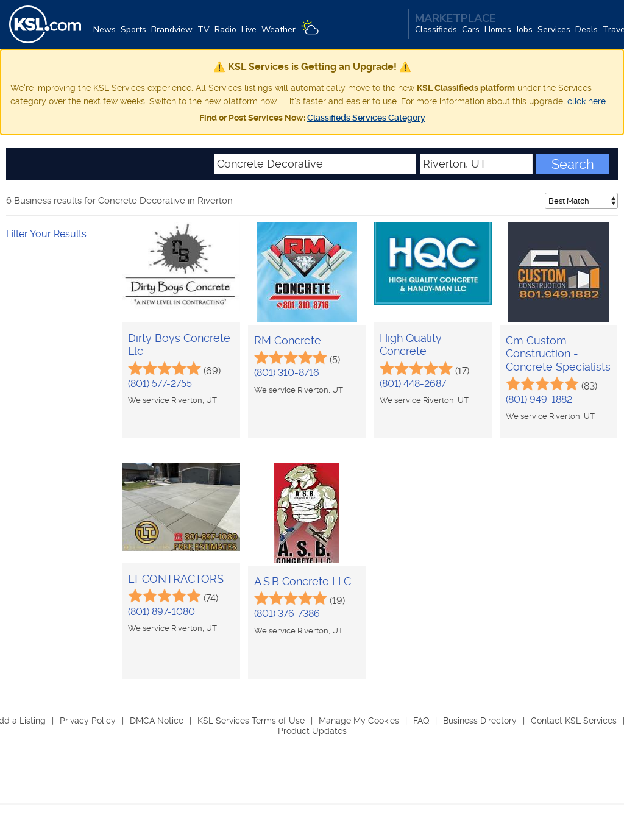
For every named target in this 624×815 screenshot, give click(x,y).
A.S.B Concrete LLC (302, 581)
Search (572, 164)
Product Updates (312, 731)
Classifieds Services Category (366, 118)
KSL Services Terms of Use (251, 720)
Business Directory (480, 720)
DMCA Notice (156, 720)
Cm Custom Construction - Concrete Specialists (558, 353)
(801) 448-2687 (413, 384)
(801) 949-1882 (539, 399)
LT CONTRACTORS (176, 578)
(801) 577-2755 (160, 384)
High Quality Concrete (411, 345)
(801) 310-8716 (286, 373)
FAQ (421, 720)
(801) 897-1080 (161, 611)
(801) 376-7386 (287, 613)
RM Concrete (287, 340)
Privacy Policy (88, 720)
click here (586, 101)
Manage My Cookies (359, 720)
